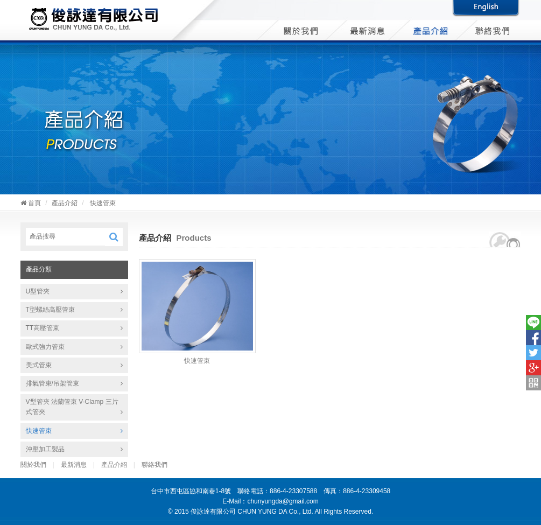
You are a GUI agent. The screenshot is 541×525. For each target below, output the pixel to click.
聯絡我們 (154, 464)
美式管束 (39, 365)
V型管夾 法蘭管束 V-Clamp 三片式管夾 (72, 407)
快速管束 (39, 431)
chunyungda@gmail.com (282, 501)
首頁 (30, 203)
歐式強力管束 (45, 347)
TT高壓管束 (43, 328)
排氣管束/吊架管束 (52, 383)
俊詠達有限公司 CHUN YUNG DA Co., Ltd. (93, 20)
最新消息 (74, 464)
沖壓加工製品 (45, 449)
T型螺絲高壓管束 (50, 309)
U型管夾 (38, 291)
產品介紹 (65, 203)
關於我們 (33, 464)
